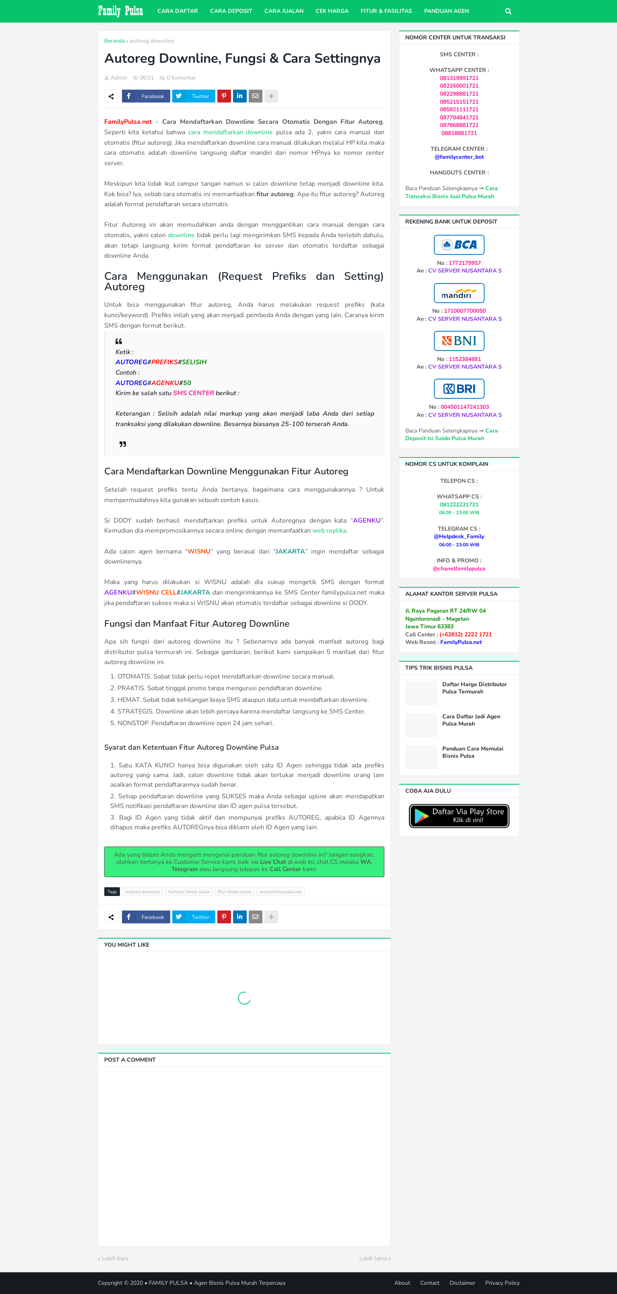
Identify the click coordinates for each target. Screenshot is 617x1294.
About (402, 1283)
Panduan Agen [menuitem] (446, 11)
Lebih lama (373, 1258)
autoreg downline (152, 41)
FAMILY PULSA (168, 1283)
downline (181, 235)
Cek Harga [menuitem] (332, 11)
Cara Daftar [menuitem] (177, 11)
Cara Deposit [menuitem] (231, 11)
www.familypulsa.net (281, 892)
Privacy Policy (502, 1283)
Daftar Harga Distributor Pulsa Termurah (474, 688)
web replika (329, 530)
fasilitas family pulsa (188, 892)
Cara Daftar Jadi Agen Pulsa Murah (471, 720)
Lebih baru (115, 1258)
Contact (430, 1283)
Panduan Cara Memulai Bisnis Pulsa (473, 752)
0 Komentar (181, 78)
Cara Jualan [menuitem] (283, 11)
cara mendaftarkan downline (230, 132)
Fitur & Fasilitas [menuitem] (386, 11)
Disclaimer (462, 1283)
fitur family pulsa (234, 892)
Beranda (114, 41)
